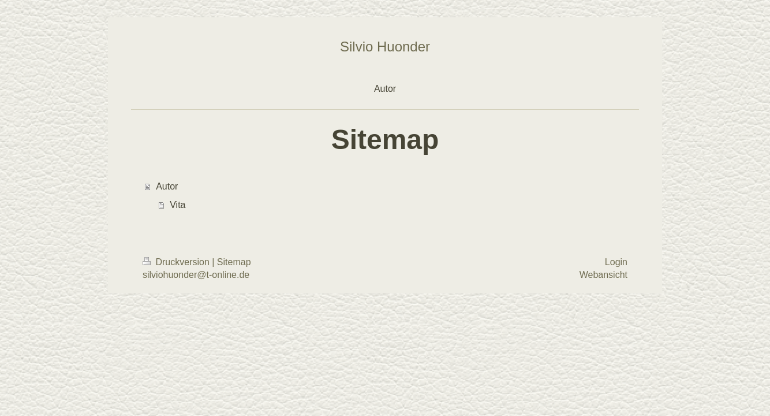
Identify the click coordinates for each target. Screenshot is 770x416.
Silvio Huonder (385, 46)
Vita (177, 205)
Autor (167, 186)
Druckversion (177, 262)
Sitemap (234, 262)
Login (616, 262)
